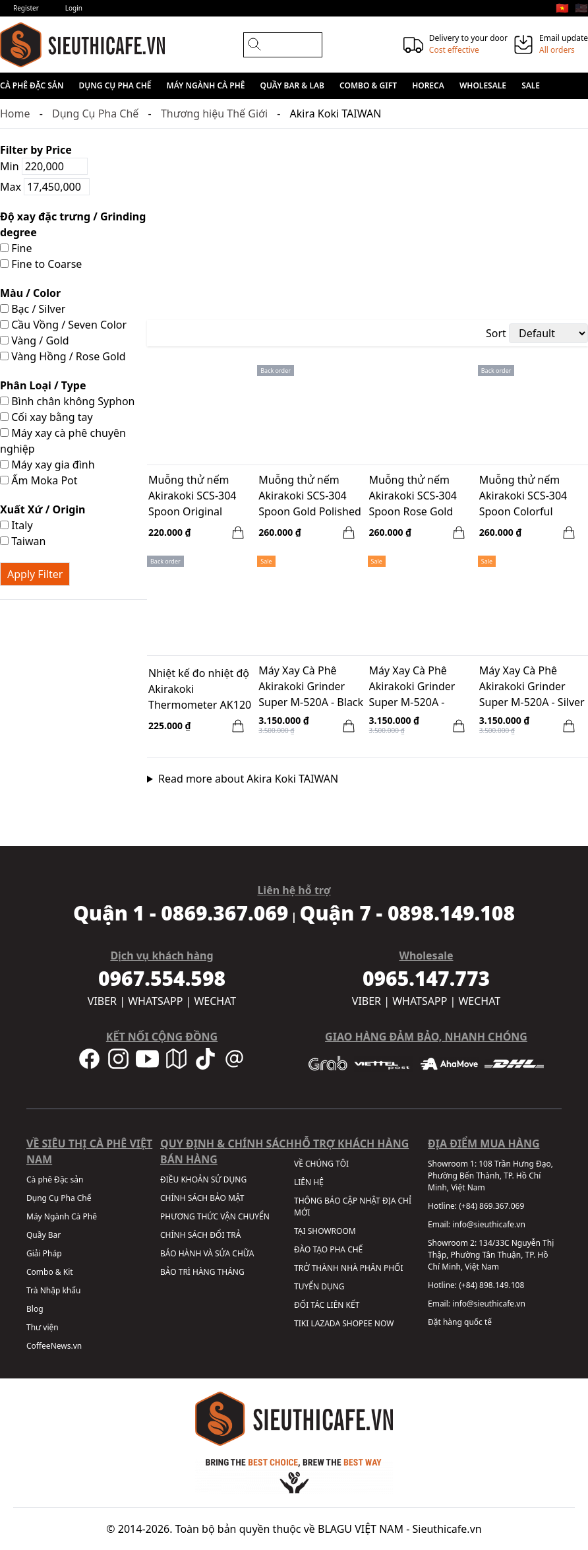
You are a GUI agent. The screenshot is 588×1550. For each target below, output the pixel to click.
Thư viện (42, 1327)
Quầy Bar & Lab (292, 85)
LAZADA (325, 1323)
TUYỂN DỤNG (319, 1286)
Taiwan (22, 541)
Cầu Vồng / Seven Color (63, 324)
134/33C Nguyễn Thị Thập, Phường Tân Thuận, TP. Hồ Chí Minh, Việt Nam (491, 1254)
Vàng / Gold (34, 340)
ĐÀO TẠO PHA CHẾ (328, 1249)
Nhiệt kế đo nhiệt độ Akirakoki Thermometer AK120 (199, 689)
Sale (530, 85)
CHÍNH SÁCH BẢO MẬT (202, 1198)
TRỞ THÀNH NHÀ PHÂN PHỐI (348, 1268)
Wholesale (482, 85)
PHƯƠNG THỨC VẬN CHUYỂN (215, 1216)
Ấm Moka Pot (39, 480)
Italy (16, 525)
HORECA (428, 85)
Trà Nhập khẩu (53, 1290)
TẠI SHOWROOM (325, 1231)
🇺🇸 (581, 8)
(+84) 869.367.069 (491, 1205)
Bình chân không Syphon (67, 401)
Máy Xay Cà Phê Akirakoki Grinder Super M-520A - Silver (532, 686)
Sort (496, 333)
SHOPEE (357, 1323)
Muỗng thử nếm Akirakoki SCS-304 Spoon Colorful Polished (523, 496)
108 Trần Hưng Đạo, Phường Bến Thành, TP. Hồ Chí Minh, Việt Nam (490, 1175)
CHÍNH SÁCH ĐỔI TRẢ (200, 1235)
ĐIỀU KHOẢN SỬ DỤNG (203, 1179)
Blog (35, 1308)
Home (15, 113)
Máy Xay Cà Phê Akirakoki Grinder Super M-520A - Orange (412, 687)
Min (44, 166)
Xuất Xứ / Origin (43, 509)
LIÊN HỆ (309, 1182)
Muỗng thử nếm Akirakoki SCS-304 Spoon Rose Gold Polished (413, 496)
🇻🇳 (562, 8)
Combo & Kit (49, 1271)
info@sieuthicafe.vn (488, 1224)
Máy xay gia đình (47, 464)
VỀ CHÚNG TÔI (321, 1163)
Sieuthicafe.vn (447, 1529)
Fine (16, 248)
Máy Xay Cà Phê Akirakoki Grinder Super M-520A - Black (310, 686)
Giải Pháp (44, 1253)
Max (45, 186)
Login (73, 8)
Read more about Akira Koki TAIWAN (248, 778)
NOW (384, 1323)
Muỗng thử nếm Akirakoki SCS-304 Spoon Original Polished (192, 496)
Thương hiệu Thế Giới (214, 113)
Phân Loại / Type (43, 385)
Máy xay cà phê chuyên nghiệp (63, 441)
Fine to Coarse (41, 264)
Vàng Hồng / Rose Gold (63, 356)
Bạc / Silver (32, 309)
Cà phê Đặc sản (31, 85)
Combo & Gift (368, 85)
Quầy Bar (43, 1235)
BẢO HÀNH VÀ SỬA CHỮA (207, 1253)
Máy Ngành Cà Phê (206, 85)
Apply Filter (35, 574)
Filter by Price (36, 150)
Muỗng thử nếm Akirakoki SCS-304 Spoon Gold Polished (309, 495)
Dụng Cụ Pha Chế (115, 85)
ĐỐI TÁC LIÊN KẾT (326, 1304)
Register (26, 8)
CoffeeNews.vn (54, 1345)
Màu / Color (30, 293)
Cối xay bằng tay (46, 417)
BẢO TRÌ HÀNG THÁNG (202, 1271)
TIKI (301, 1323)
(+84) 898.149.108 (491, 1285)
